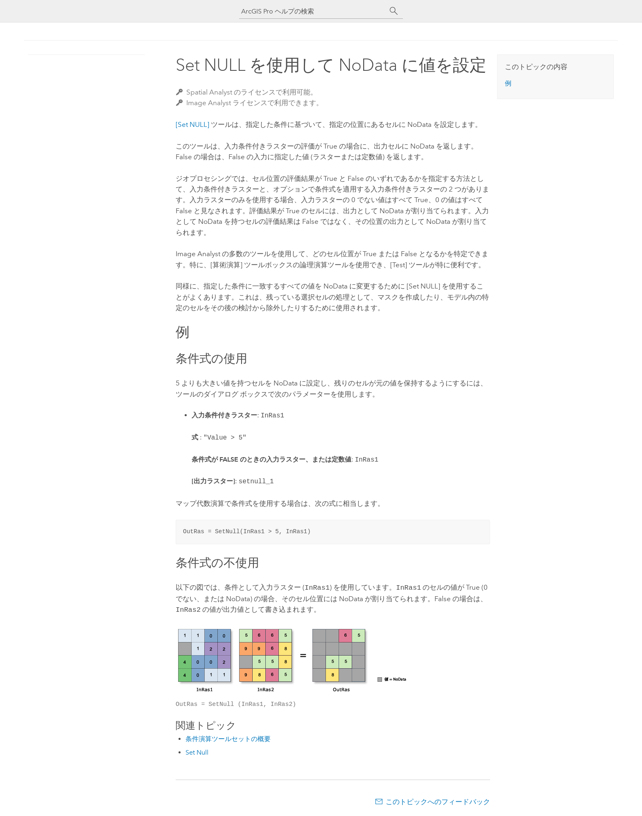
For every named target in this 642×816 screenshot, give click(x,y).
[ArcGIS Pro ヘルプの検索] (313, 11)
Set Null (196, 751)
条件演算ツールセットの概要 (228, 737)
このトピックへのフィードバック (438, 800)
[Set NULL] (192, 124)
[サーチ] (394, 11)
